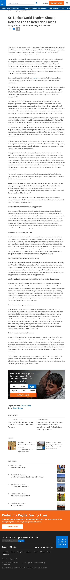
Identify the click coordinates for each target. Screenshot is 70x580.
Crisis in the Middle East (14, 8)
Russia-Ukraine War (55, 8)
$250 (32, 386)
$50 (14, 386)
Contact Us (5, 552)
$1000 (23, 390)
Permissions (29, 552)
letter (35, 78)
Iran (64, 8)
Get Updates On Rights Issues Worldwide (20, 537)
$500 (14, 390)
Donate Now (56, 3)
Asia (22, 405)
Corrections (13, 552)
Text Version (6, 554)
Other (32, 390)
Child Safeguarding (44, 552)
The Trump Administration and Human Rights (35, 8)
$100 (23, 386)
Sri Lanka (27, 405)
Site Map (36, 552)
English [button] (45, 3)
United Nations (18, 408)
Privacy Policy (20, 552)
